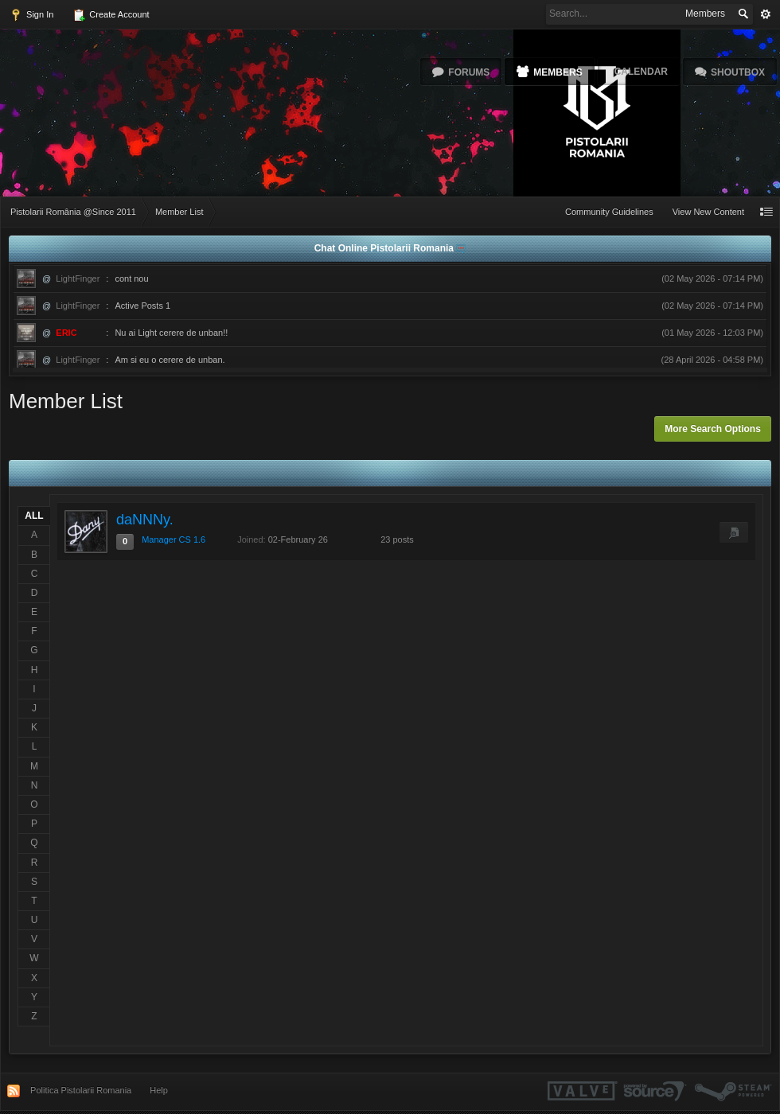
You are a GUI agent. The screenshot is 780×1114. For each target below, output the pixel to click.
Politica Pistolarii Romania (80, 1090)
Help (159, 1090)
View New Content (708, 211)
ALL (34, 515)
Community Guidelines (609, 211)
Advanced (765, 14)
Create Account (110, 15)
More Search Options (713, 428)
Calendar (641, 71)
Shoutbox (738, 72)
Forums (468, 72)
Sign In (31, 15)
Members (557, 72)
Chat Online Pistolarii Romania (385, 248)
